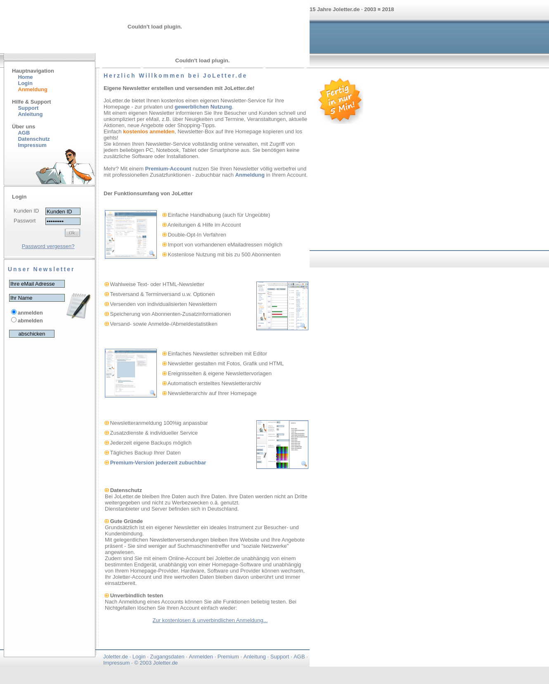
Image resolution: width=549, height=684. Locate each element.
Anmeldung (250, 175)
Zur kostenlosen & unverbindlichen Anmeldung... (210, 620)
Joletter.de (115, 656)
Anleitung (30, 114)
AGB (24, 133)
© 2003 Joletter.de (156, 663)
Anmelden (201, 656)
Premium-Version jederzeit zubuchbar (158, 462)
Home (25, 77)
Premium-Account (168, 169)
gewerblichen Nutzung (203, 107)
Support (28, 108)
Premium (228, 656)
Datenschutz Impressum (31, 142)
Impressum (116, 663)
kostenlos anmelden (149, 131)
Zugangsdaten (167, 656)
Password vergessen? (48, 246)
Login (25, 83)
